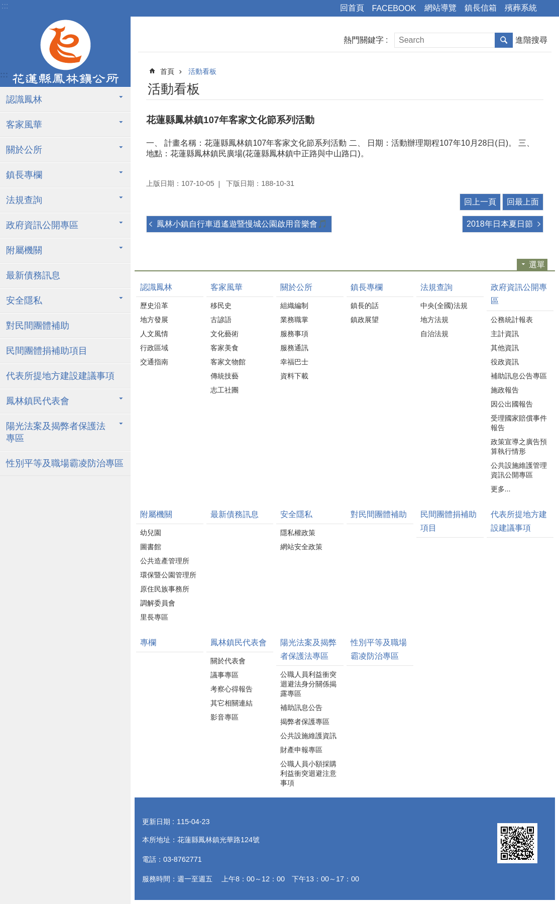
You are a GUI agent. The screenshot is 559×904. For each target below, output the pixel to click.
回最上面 (523, 201)
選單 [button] (537, 264)
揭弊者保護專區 (304, 722)
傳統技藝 (224, 376)
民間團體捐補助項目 (46, 351)
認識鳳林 (24, 99)
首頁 (167, 71)
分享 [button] (537, 87)
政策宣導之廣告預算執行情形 (519, 446)
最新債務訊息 (33, 275)
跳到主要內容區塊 (5, 5)
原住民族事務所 (164, 589)
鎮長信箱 (481, 8)
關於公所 (24, 150)
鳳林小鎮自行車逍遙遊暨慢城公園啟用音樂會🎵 (242, 224)
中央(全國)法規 (444, 306)
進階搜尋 (531, 40)
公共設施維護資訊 (308, 736)
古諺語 (221, 320)
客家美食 (224, 348)
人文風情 (154, 334)
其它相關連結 (231, 703)
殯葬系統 (521, 8)
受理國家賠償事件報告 (519, 423)
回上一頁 (480, 201)
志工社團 (224, 390)
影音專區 (224, 717)
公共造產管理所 (164, 561)
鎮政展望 (365, 320)
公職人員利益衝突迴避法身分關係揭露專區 (308, 683)
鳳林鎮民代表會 (37, 401)
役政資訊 (505, 362)
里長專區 (154, 617)
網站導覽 (440, 8)
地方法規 (434, 320)
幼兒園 (150, 533)
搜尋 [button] (504, 40)
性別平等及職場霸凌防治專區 (65, 463)
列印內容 (510, 87)
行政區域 (154, 348)
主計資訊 (505, 334)
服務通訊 (294, 348)
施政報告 (505, 390)
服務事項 (294, 334)
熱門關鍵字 (364, 40)
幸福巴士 (294, 362)
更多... (501, 489)
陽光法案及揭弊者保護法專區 (55, 432)
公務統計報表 (512, 320)
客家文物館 (228, 362)
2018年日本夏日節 (500, 224)
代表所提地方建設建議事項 (60, 376)
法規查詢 (24, 200)
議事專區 (224, 675)
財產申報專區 (301, 750)
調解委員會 (157, 603)
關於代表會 (228, 661)
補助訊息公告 (301, 708)
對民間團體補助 (37, 326)
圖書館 (150, 547)
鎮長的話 (365, 306)
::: (5, 6)
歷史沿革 (154, 306)
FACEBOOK (394, 8)
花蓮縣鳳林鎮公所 (65, 52)
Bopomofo (523, 87)
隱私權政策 (297, 533)
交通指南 (154, 362)
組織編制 (294, 306)
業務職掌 (294, 320)
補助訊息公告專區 (519, 376)
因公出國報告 (512, 404)
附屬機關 (24, 250)
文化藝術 (224, 334)
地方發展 (154, 320)
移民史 (221, 306)
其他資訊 (505, 348)
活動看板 (202, 71)
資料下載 (294, 376)
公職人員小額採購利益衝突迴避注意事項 (308, 773)
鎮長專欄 (24, 175)
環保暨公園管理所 (168, 575)
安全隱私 (24, 300)
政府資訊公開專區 (42, 225)
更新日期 (156, 822)
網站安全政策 (301, 547)
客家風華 (24, 125)
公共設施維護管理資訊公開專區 (519, 470)
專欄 (148, 642)
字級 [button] (549, 9)
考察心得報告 (231, 689)
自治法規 (434, 334)
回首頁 (352, 8)
